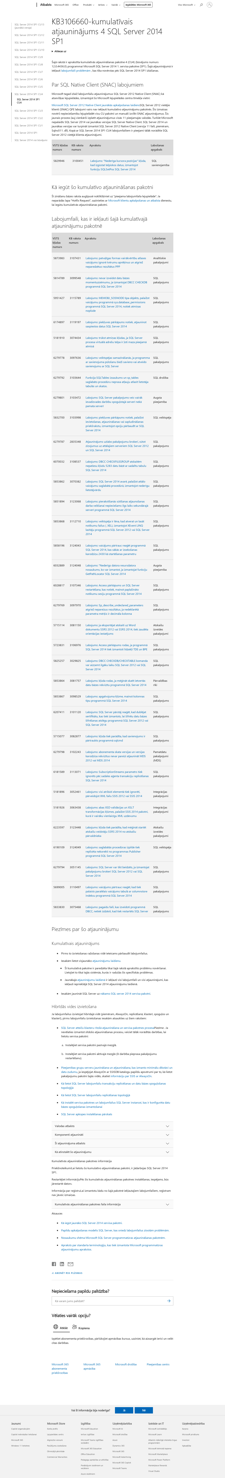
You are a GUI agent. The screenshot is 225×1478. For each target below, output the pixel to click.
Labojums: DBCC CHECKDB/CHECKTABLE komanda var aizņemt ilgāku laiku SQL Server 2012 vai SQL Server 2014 (117, 665)
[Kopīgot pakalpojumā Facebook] (54, 1263)
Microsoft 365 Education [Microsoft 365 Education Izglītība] (91, 1448)
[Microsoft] (23, 5)
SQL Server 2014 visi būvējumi (31, 140)
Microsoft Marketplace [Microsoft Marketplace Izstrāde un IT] (158, 1454)
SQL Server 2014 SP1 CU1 (29, 125)
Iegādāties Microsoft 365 (138, 4)
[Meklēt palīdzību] (201, 4)
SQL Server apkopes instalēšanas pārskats (86, 1114)
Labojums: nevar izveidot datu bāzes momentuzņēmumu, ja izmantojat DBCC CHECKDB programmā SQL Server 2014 (116, 282)
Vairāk (114, 4)
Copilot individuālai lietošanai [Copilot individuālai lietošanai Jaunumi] (24, 1434)
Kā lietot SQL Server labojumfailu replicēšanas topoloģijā (95, 1095)
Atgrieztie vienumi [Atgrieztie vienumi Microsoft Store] (55, 1440)
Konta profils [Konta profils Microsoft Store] (52, 1428)
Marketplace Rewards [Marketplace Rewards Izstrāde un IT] (157, 1465)
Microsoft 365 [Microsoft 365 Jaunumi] (17, 1440)
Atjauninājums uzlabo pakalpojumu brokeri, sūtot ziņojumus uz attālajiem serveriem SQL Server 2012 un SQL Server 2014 (117, 446)
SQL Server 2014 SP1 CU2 (29, 118)
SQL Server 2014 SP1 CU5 (29, 86)
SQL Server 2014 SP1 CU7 (29, 72)
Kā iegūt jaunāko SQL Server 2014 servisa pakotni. (91, 1223)
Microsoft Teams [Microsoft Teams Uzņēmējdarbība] (119, 1468)
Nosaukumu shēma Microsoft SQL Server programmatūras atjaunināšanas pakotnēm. (113, 1237)
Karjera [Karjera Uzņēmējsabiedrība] (185, 1428)
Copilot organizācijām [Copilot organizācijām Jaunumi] (20, 1428)
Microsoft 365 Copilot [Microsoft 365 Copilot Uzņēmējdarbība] (121, 1462)
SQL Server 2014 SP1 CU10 (29, 49)
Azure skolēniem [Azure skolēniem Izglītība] (88, 1474)
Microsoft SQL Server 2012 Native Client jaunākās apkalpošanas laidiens (96, 105)
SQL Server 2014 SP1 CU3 (29, 110)
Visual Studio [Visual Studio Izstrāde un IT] (154, 1471)
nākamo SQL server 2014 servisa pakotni (125, 993)
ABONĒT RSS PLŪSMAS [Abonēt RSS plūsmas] (68, 1272)
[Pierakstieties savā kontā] (209, 5)
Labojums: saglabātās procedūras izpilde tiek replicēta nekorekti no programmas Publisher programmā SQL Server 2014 (113, 851)
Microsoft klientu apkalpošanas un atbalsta (134, 200)
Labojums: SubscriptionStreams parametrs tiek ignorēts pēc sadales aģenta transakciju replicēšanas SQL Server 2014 (117, 776)
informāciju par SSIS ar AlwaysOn (131, 1076)
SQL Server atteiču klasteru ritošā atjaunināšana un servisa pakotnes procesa (107, 1028)
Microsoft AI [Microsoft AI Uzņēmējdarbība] (117, 1428)
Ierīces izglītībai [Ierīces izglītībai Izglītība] (87, 1434)
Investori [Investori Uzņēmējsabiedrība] (185, 1440)
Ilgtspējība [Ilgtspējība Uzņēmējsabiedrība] (186, 1445)
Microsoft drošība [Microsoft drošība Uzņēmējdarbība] (119, 1434)
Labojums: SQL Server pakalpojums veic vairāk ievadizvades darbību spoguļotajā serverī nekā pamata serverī (114, 402)
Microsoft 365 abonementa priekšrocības (60, 1368)
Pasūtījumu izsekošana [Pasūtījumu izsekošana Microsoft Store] (56, 1445)
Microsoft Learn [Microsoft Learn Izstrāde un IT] (155, 1434)
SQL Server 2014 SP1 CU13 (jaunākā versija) (29, 26)
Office (76, 4)
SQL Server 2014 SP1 (26, 132)
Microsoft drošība (126, 1364)
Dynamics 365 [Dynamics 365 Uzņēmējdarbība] (118, 1445)
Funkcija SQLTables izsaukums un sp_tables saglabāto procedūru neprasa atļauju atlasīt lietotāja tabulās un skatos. (117, 382)
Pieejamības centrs (158, 1364)
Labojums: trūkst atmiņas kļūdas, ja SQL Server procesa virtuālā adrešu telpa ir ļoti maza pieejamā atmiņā (116, 342)
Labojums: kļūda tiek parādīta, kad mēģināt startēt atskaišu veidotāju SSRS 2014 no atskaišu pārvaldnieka (116, 831)
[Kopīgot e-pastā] (69, 1263)
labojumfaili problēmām (76, 70)
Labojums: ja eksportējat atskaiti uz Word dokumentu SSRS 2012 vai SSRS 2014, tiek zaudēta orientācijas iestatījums (117, 629)
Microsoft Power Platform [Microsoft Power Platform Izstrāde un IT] (159, 1459)
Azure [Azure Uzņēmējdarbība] (114, 1440)
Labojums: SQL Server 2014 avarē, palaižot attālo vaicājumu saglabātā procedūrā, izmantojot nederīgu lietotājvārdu (117, 486)
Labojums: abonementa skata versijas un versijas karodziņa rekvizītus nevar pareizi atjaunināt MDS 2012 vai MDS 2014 (116, 756)
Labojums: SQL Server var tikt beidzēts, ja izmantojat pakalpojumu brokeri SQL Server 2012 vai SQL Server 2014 (117, 871)
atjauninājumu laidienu (106, 961)
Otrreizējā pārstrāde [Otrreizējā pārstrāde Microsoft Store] (56, 1451)
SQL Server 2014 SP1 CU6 (29, 79)
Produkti (87, 4)
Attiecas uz (60, 51)
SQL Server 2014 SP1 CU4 (29, 94)
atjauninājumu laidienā (91, 980)
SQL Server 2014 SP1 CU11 (29, 42)
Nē (144, 1410)
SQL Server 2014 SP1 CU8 (29, 64)
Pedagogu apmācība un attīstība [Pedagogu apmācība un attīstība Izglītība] (94, 1459)
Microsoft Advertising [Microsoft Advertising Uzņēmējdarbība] (121, 1457)
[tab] (61, 1327)
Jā (124, 1410)
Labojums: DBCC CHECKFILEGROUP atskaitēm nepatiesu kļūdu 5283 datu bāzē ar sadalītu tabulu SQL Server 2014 (116, 466)
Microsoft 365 (61, 4)
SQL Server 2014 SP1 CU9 (29, 57)
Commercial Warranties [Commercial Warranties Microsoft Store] (57, 1457)
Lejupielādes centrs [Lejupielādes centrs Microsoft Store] (55, 1434)
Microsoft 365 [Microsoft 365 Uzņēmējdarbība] (118, 1451)
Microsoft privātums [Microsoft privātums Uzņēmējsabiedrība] (190, 1434)
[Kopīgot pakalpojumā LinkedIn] (61, 1263)
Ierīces (101, 4)
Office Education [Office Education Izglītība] (88, 1454)
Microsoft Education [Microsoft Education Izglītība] (89, 1428)
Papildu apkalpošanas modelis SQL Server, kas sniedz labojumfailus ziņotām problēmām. (115, 1230)
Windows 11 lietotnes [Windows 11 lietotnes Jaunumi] (20, 1445)
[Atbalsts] (45, 5)
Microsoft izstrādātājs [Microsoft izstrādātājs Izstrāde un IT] (157, 1428)
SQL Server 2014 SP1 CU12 (29, 35)
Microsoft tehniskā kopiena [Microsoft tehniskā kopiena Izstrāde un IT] (159, 1448)
